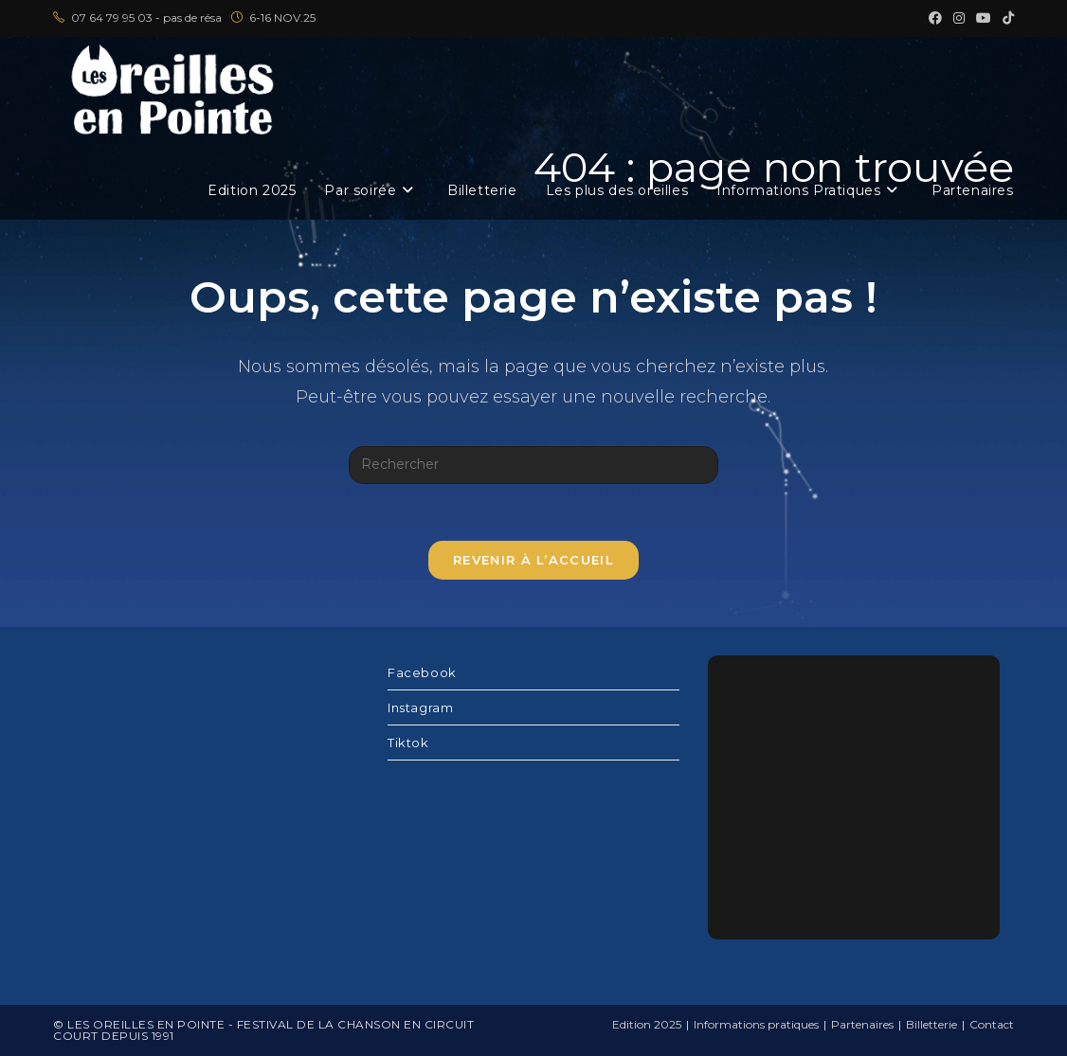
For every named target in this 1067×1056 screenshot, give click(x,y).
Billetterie (931, 1024)
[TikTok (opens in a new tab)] (1005, 18)
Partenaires (862, 1024)
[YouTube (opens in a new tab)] (983, 18)
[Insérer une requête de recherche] (533, 465)
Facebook (422, 672)
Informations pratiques (756, 1024)
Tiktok (408, 742)
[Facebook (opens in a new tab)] (935, 18)
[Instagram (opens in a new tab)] (959, 18)
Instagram (420, 707)
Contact (991, 1024)
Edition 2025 (646, 1024)
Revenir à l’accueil (533, 559)
